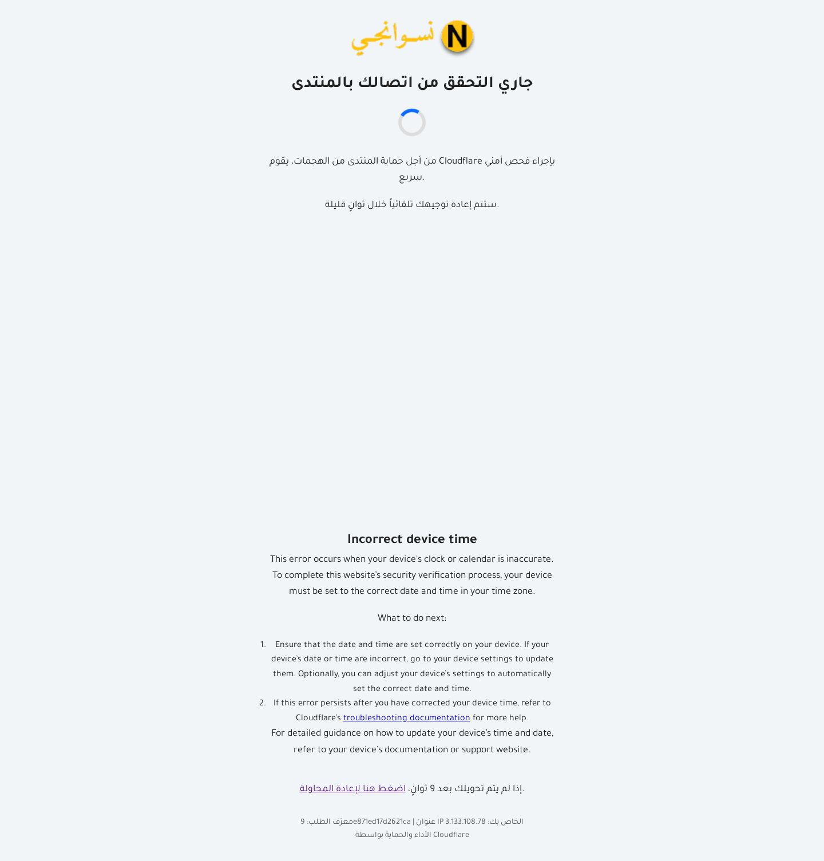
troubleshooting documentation (406, 719)
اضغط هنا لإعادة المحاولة (353, 790)
